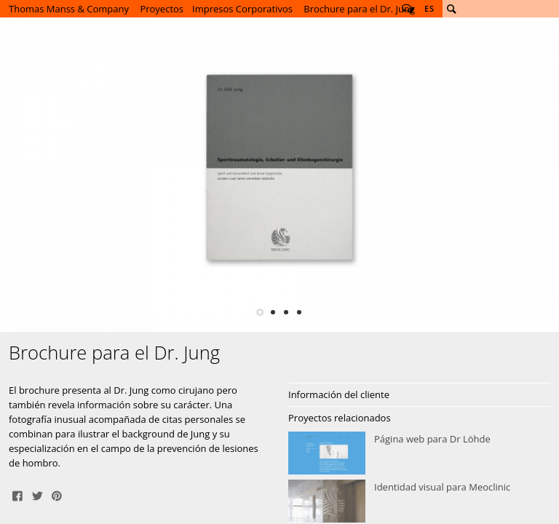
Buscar (451, 8)
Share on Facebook (17, 495)
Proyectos (161, 8)
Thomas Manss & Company (69, 8)
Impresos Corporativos (242, 8)
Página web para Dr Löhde (419, 453)
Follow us (407, 8)
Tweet (37, 495)
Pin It (57, 495)
